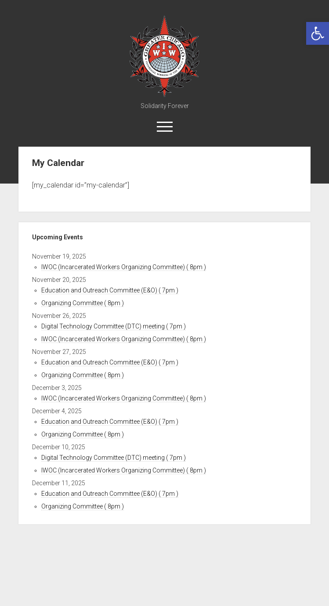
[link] (317, 33)
